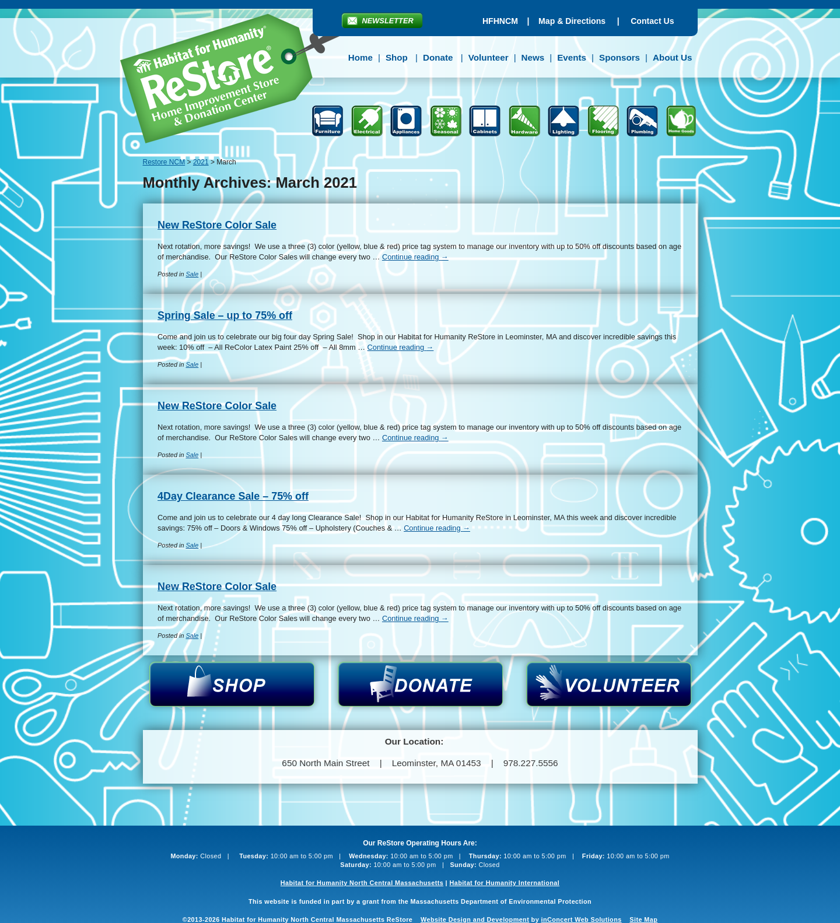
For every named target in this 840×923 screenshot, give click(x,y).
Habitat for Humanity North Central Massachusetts (362, 882)
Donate (438, 57)
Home (360, 57)
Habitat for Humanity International (504, 882)
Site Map (643, 919)
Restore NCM (238, 80)
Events (571, 57)
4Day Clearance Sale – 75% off (233, 496)
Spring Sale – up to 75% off (225, 315)
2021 (201, 162)
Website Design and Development (475, 919)
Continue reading (415, 256)
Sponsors (619, 57)
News (533, 57)
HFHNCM (500, 21)
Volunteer (488, 57)
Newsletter (388, 20)
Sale (192, 274)
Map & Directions (572, 21)
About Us (672, 57)
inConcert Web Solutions (581, 919)
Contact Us (652, 21)
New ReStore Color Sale (217, 225)
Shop (397, 57)
